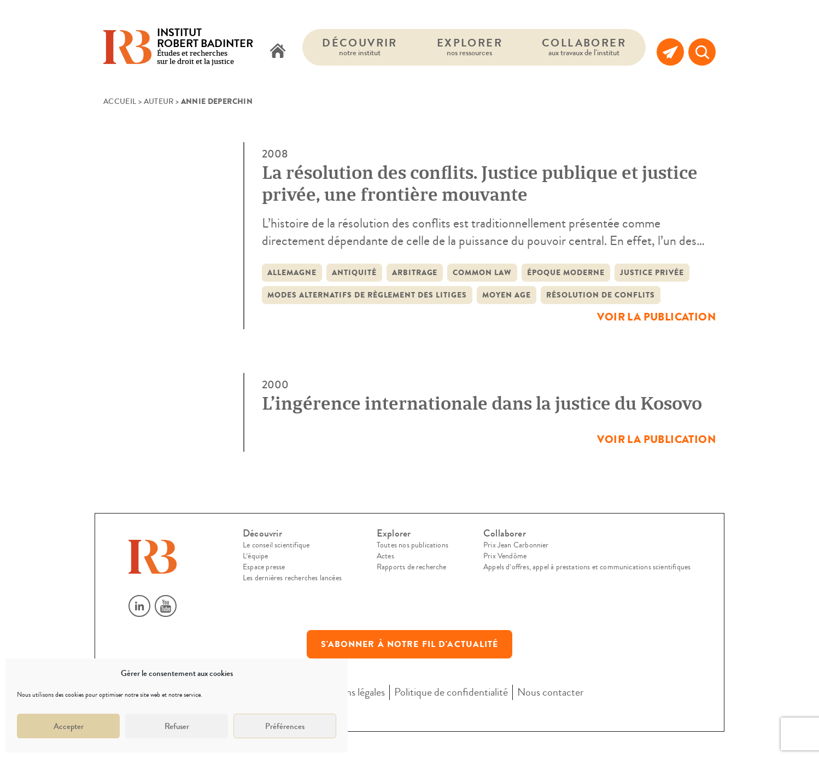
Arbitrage (415, 272)
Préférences (285, 726)
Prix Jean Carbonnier (516, 545)
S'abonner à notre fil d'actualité (410, 644)
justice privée (652, 272)
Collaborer (584, 47)
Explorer (469, 47)
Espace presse (264, 567)
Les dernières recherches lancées (292, 578)
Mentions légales (350, 692)
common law (482, 272)
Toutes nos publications (412, 545)
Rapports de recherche (412, 567)
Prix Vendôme (504, 556)
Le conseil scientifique (276, 545)
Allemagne (292, 272)
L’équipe (255, 556)
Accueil (119, 101)
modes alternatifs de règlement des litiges (367, 295)
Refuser (177, 726)
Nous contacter (550, 692)
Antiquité (354, 272)
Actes (385, 556)
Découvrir (359, 47)
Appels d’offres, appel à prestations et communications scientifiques (587, 567)
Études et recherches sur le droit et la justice (205, 47)
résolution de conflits (600, 295)
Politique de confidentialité (451, 692)
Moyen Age (506, 295)
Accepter (69, 726)
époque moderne (566, 272)
